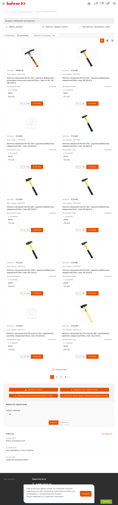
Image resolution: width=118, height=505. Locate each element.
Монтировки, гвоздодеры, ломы (94, 27)
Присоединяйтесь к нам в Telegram (19, 450)
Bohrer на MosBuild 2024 (15, 441)
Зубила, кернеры (14, 27)
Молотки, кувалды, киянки (55, 27)
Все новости (107, 434)
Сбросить (64, 422)
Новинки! (106, 501)
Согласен (86, 494)
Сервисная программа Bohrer (17, 460)
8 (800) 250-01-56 (43, 484)
